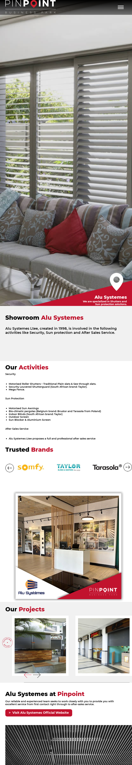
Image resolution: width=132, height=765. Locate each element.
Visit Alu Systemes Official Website (40, 713)
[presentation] (28, 675)
